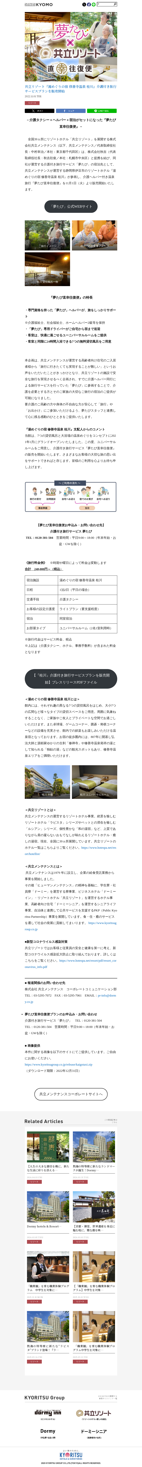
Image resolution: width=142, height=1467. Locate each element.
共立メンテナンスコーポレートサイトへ (71, 1094)
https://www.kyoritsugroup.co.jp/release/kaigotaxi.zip (58, 1064)
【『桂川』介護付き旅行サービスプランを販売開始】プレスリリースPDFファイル (71, 678)
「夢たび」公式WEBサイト (71, 206)
